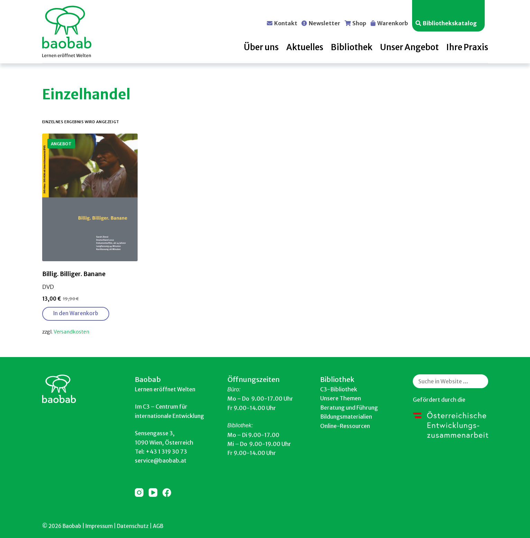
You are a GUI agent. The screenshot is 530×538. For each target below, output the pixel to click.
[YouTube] (153, 492)
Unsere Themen (340, 398)
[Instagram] (139, 492)
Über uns (261, 47)
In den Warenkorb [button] (75, 313)
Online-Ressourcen (345, 425)
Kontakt (285, 23)
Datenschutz (133, 526)
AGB (158, 526)
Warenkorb (392, 23)
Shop (359, 23)
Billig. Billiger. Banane (73, 274)
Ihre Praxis (467, 47)
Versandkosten (71, 332)
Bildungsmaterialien (346, 416)
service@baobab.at (160, 460)
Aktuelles (304, 47)
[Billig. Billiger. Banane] (90, 197)
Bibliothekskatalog (450, 23)
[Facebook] (166, 492)
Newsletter (324, 23)
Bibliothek (351, 47)
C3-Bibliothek (338, 389)
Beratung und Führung (349, 407)
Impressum (99, 526)
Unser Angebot (409, 47)
